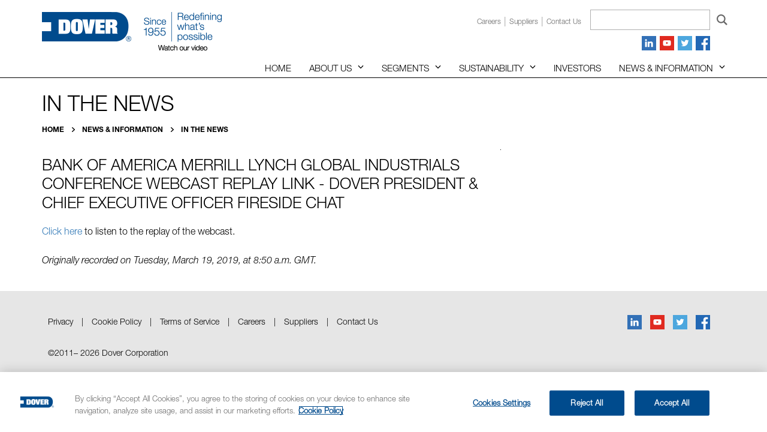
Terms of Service (189, 321)
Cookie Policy (116, 321)
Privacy (60, 321)
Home (278, 67)
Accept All (671, 402)
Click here (62, 231)
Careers (489, 21)
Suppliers (523, 21)
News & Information (666, 67)
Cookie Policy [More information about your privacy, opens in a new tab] (320, 410)
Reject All (586, 402)
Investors (577, 67)
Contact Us (357, 321)
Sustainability (491, 67)
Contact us (563, 21)
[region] (383, 402)
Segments (405, 67)
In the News (204, 129)
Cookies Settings (501, 402)
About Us (330, 67)
